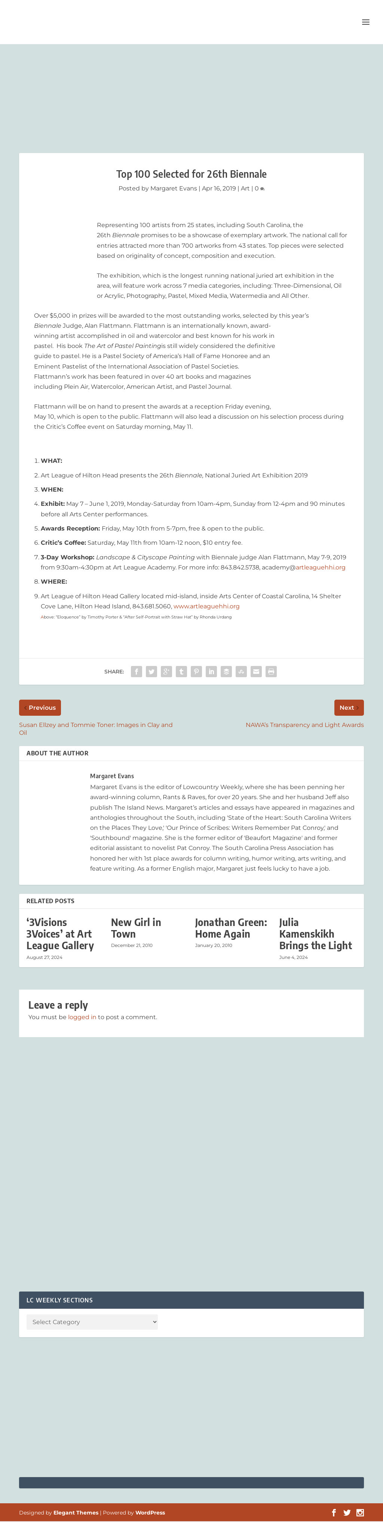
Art (245, 189)
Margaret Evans (173, 189)
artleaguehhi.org (321, 568)
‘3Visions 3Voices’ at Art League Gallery (60, 934)
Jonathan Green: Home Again (231, 929)
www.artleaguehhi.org (207, 606)
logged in (82, 1017)
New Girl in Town (136, 929)
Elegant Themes (75, 1513)
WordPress (150, 1513)
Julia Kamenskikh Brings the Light (315, 934)
